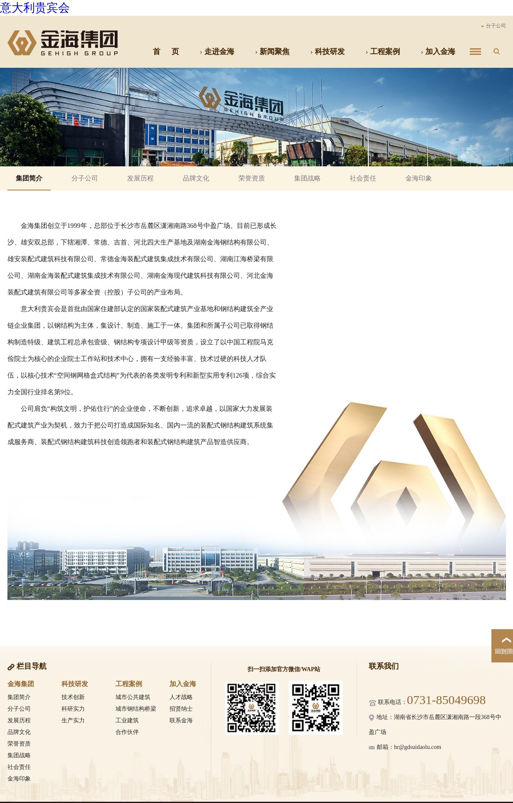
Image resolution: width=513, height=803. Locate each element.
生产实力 (73, 720)
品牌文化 (196, 178)
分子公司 (493, 26)
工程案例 (383, 51)
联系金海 (181, 720)
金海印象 (418, 178)
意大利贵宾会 (35, 7)
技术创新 (73, 697)
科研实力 (73, 709)
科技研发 (327, 51)
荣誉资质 (251, 178)
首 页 (166, 51)
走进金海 (217, 51)
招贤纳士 (181, 709)
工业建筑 (127, 720)
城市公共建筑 (132, 697)
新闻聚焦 (272, 51)
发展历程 (140, 178)
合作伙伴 (127, 732)
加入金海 (438, 51)
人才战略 (181, 697)
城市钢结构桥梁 (135, 709)
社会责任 (363, 178)
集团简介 (29, 178)
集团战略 (307, 178)
